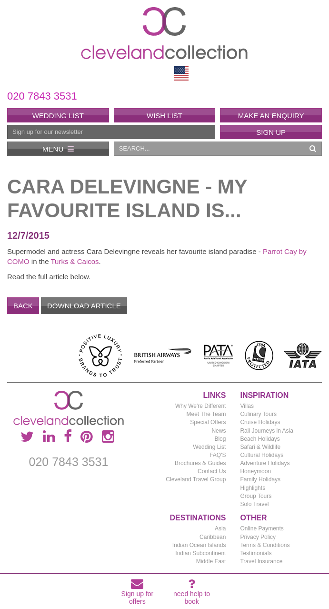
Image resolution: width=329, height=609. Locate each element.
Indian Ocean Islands (199, 545)
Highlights (252, 488)
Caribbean (212, 537)
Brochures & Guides (200, 463)
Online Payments (261, 528)
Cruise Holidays (260, 422)
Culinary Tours (258, 414)
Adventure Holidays (264, 463)
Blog (220, 439)
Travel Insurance (261, 561)
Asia (220, 528)
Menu (58, 149)
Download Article (84, 306)
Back (23, 306)
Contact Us (212, 471)
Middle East (211, 561)
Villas (246, 406)
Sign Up (271, 132)
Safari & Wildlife (260, 447)
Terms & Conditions (264, 545)
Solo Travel (254, 504)
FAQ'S (217, 455)
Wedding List (58, 116)
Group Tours (255, 496)
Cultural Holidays (261, 455)
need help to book (191, 593)
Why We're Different (200, 406)
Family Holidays (260, 479)
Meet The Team (206, 414)
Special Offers (208, 422)
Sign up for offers (137, 593)
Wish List (164, 116)
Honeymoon (255, 471)
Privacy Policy (258, 537)
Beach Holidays (259, 439)
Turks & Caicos (74, 261)
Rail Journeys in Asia (266, 430)
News (218, 430)
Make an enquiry (271, 116)
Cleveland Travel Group (196, 479)
